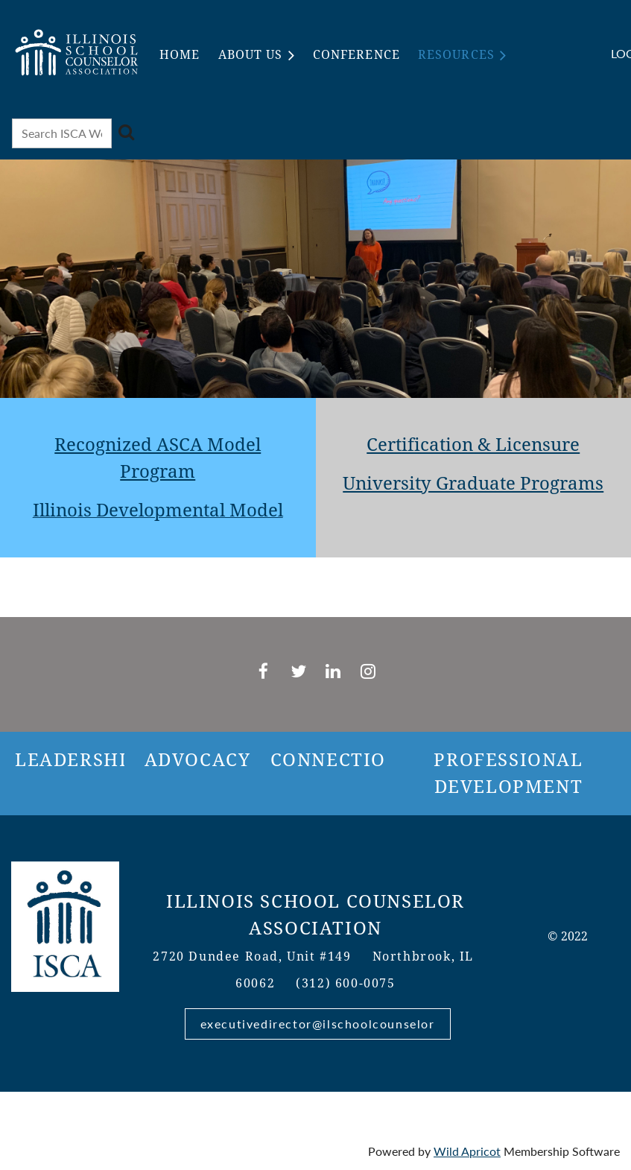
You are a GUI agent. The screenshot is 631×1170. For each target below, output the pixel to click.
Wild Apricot (467, 1151)
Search (125, 131)
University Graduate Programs (473, 483)
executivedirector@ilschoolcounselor (317, 1023)
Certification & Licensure (473, 444)
